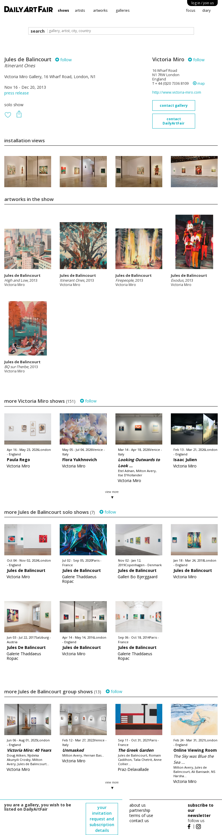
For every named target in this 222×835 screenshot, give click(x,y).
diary (206, 10)
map (199, 83)
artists (80, 10)
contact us (139, 820)
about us (137, 805)
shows (63, 10)
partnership (139, 810)
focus (190, 10)
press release (16, 93)
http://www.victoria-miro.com (176, 92)
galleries (122, 10)
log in (202, 3)
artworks (100, 10)
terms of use (141, 815)
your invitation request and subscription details (101, 819)
